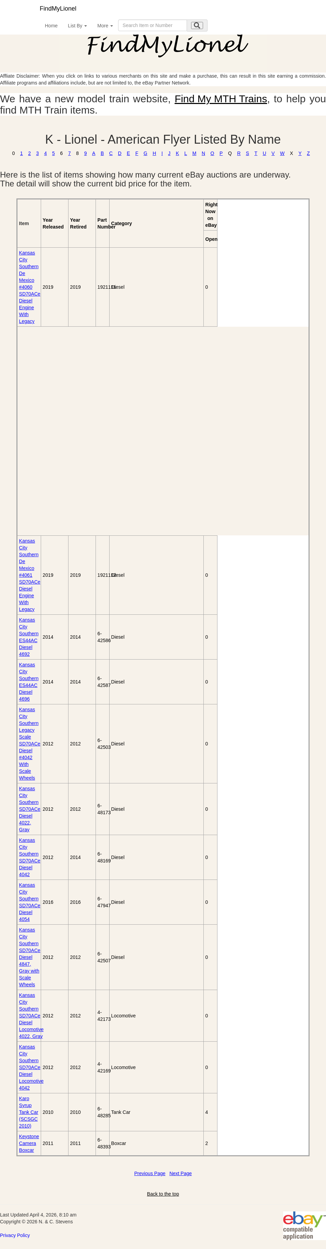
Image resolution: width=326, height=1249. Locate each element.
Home (51, 25)
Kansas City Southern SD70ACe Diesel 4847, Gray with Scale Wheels (29, 957)
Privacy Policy (15, 1235)
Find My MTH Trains (221, 98)
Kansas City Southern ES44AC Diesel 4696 (29, 682)
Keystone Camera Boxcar (29, 1143)
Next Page (181, 1173)
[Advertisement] (56, 431)
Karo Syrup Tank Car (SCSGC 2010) (28, 1112)
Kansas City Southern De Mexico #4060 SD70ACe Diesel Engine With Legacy (29, 287)
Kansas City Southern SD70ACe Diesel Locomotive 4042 (31, 1067)
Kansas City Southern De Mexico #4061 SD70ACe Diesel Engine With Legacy (29, 575)
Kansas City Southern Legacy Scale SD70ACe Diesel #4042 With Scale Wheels (29, 744)
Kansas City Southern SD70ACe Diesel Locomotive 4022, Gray (31, 1015)
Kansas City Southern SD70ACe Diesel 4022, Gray (29, 809)
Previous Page (149, 1173)
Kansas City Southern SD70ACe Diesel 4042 (29, 857)
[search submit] (197, 25)
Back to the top (163, 1194)
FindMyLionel (58, 8)
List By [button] (77, 25)
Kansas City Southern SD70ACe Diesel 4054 (29, 902)
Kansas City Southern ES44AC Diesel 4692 (29, 637)
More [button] (105, 25)
